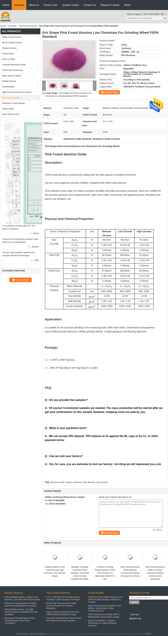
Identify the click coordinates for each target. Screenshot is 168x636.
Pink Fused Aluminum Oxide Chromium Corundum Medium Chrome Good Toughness (155, 573)
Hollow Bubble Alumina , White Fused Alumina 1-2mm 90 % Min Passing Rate (22, 598)
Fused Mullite (8, 87)
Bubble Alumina (9, 81)
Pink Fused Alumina (28, 26)
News (127, 5)
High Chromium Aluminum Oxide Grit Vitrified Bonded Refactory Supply (62, 613)
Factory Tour (51, 5)
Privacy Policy (22, 634)
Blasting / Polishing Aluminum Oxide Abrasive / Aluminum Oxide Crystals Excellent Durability (80, 573)
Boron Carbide (8, 59)
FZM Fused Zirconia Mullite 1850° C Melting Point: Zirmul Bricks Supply (104, 615)
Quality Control (70, 5)
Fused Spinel (8, 53)
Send (134, 602)
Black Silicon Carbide (11, 76)
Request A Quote (110, 5)
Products (19, 5)
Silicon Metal (8, 109)
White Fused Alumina (11, 37)
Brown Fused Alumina (12, 42)
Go (164, 18)
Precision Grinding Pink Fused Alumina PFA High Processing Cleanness (63, 619)
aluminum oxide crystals (61, 482)
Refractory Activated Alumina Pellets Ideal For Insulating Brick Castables (21, 604)
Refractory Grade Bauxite (13, 103)
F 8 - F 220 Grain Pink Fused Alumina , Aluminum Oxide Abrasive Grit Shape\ (63, 598)
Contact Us (89, 5)
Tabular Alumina (9, 48)
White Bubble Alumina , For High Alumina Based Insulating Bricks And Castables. (21, 612)
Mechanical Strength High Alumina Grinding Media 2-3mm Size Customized (20, 620)
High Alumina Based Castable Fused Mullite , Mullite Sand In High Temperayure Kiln (104, 608)
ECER (148, 634)
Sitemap (134, 614)
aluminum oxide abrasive (84, 482)
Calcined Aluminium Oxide (14, 64)
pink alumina (102, 482)
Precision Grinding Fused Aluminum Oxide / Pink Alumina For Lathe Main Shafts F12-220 (105, 573)
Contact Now (111, 92)
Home (6, 5)
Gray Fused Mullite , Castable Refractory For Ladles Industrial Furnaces (102, 623)
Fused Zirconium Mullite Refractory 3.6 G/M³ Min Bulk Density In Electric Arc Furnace (105, 599)
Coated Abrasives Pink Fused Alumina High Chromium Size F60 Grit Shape (55, 571)
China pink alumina (38, 634)
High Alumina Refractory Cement (16, 92)
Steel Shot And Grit (10, 114)
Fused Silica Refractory (12, 70)
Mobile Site (135, 618)
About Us (34, 5)
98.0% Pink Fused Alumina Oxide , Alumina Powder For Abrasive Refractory (61, 605)
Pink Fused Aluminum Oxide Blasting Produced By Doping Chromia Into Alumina (130, 571)
